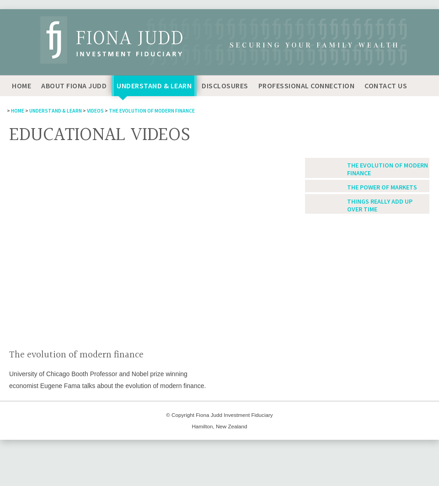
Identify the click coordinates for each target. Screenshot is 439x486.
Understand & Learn (154, 85)
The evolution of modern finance (152, 111)
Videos (95, 111)
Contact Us (385, 85)
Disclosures (225, 85)
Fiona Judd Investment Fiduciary (234, 415)
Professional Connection (306, 85)
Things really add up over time (379, 205)
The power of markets (382, 187)
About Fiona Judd (74, 85)
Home (21, 85)
